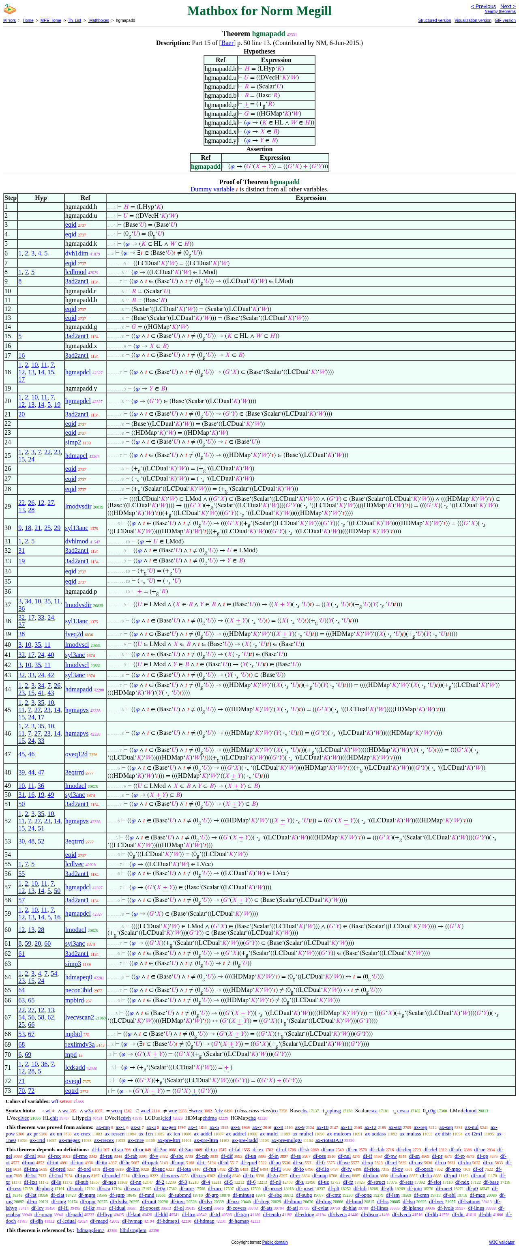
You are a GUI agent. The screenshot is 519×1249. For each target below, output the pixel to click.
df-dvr (205, 1201)
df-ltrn (188, 1214)
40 (50, 654)
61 (21, 953)
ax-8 (278, 1127)
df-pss (319, 1156)
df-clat (57, 1195)
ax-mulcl (269, 1134)
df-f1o (322, 1169)
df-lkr (89, 1208)
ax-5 (214, 1127)
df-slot (434, 1182)
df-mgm (86, 1195)
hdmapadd (78, 689)
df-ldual (117, 1208)
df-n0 (275, 1182)
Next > (508, 6)
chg (252, 1118)
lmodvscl (77, 644)
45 (21, 754)
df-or (138, 1149)
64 (21, 990)
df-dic (458, 1214)
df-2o (272, 1175)
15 (50, 372)
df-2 (160, 1182)
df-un (250, 1156)
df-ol (179, 1208)
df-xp (367, 1162)
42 (50, 675)
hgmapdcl (78, 372)
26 (31, 502)
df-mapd (99, 1221)
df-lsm (393, 1195)
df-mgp (477, 1195)
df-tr (201, 1162)
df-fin (426, 1175)
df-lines (476, 1208)
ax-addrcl (236, 1134)
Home (28, 20)
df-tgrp (241, 1214)
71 (21, 1080)
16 (21, 355)
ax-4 (192, 1127)
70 (21, 1090)
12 (21, 372)
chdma (210, 1118)
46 (31, 754)
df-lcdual (66, 1221)
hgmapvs (77, 709)
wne (172, 1110)
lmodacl (75, 785)
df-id (223, 1162)
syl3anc (75, 654)
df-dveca (337, 1214)
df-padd (74, 1214)
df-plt (333, 1188)
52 (41, 841)
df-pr (437, 1156)
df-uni (28, 1162)
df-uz (323, 1182)
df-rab (130, 1156)
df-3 (182, 1182)
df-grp (212, 1195)
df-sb (303, 1149)
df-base (491, 1182)
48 (31, 841)
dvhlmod (76, 541)
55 (21, 873)
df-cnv (416, 1162)
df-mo (327, 1149)
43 (50, 692)
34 (28, 601)
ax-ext (394, 1127)
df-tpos (82, 1175)
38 (21, 634)
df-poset (305, 1188)
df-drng (324, 1201)
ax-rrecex (104, 1140)
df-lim (133, 1169)
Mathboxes (98, 20)
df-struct (376, 1182)
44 (31, 772)
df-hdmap (204, 1221)
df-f (255, 1169)
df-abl (449, 1195)
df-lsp (409, 1201)
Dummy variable (212, 189)
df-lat (30, 1195)
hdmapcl (76, 455)
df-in (273, 1156)
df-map (320, 1175)
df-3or (160, 1149)
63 (21, 1000)
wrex (197, 1110)
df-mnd (146, 1195)
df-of (478, 1169)
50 (21, 803)
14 (41, 372)
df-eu (351, 1149)
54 (54, 973)
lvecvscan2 (79, 1017)
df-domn (292, 1201)
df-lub (360, 1188)
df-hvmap (132, 1221)
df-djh (36, 1221)
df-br (124, 1162)
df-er (295, 1175)
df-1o (249, 1175)
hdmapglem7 (90, 1230)
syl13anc (76, 527)
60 (47, 943)
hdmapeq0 (78, 977)
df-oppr (88, 1201)
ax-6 (235, 1127)
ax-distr (443, 1134)
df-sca (103, 1188)
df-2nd (56, 1175)
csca (373, 1110)
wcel (145, 1110)
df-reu (106, 1156)
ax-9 (300, 1127)
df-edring (304, 1214)
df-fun (209, 1169)
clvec (23, 1118)
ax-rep (420, 1127)
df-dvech (401, 1214)
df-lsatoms (469, 1201)
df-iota (184, 1169)
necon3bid (78, 990)
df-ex (258, 1149)
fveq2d (74, 634)
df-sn (414, 1156)
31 (21, 550)
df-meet (444, 1188)
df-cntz (333, 1195)
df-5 (228, 1182)
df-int (52, 1162)
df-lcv (37, 1208)
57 (21, 900)
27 (50, 502)
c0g (431, 1110)
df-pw (390, 1156)
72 (31, 1090)
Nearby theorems (500, 11)
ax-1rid (37, 1140)
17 (21, 379)
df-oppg (363, 1195)
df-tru (211, 1149)
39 (21, 772)
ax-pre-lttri (168, 1140)
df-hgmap (238, 1221)
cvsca (403, 1110)
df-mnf (478, 1175)
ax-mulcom (339, 1134)
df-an (117, 1149)
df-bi (97, 1149)
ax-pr (32, 1134)
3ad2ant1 (77, 281)
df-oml (205, 1208)
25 (47, 527)
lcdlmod (75, 271)
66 (31, 1024)
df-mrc (215, 1188)
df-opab (150, 1162)
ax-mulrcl (303, 1134)
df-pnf (450, 1175)
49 (50, 794)
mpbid (73, 1033)
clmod (470, 1110)
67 (31, 1033)
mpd (71, 1054)
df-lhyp (104, 1214)
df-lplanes (412, 1208)
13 (31, 372)
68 (21, 1044)
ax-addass (375, 1134)
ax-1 (120, 1127)
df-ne (479, 1149)
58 (41, 1017)
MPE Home (51, 20)
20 (21, 414)
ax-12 (371, 1127)
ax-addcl (203, 1134)
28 (31, 509)
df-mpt (177, 1162)
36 (21, 608)
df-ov (397, 1169)
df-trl (215, 1214)
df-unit (149, 1201)
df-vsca (131, 1188)
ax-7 (257, 1127)
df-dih (485, 1214)
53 (21, 1033)
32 (21, 617)
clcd (166, 1118)
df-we (343, 1162)
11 (44, 364)
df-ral (30, 1156)
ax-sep (446, 1127)
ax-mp (103, 1127)
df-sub (81, 1182)
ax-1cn (146, 1134)
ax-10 (323, 1127)
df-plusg (44, 1188)
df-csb (202, 1156)
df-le (56, 1182)
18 (28, 527)
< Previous (483, 6)
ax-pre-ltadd (245, 1140)
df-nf (281, 1149)
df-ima (31, 1169)
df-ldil (161, 1214)
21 (37, 527)
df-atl (292, 1208)
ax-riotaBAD (329, 1140)
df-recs (198, 1175)
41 (41, 692)
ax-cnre (136, 1140)
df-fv (346, 1169)
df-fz (348, 1182)
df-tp (460, 1156)
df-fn (233, 1169)
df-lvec (436, 1201)
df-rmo (80, 1156)
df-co (440, 1162)
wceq (116, 1110)
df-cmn (421, 1195)
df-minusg (243, 1195)
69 (28, 1054)
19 (57, 404)
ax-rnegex (69, 1140)
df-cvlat (320, 1208)
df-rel (391, 1162)
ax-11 (346, 1127)
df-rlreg (261, 1201)
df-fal (234, 1149)
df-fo (298, 1169)
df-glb (386, 1188)
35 (47, 601)
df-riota (372, 1169)
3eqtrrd (74, 772)
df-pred (57, 1169)
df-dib (431, 1214)
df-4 (205, 1182)
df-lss (382, 1201)
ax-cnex (82, 1134)
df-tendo (272, 1214)
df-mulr (75, 1188)
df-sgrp (117, 1195)
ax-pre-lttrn (206, 1140)
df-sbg (275, 1195)
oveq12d (76, 754)
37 (21, 624)
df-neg (109, 1182)
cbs (303, 1110)
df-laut (134, 1214)
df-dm (464, 1162)
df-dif (227, 1156)
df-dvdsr (119, 1201)
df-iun (77, 1162)
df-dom (370, 1175)
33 (41, 617)
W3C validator (502, 1242)
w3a (88, 1110)
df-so (298, 1162)
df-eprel (248, 1162)
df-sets (406, 1182)
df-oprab (424, 1169)
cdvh (125, 1118)
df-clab (376, 1149)
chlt (54, 1118)
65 (31, 1000)
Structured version (434, 20)
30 (21, 841)
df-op (482, 1156)
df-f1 (276, 1169)
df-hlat (350, 1208)
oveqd (73, 1080)
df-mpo (453, 1169)
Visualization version (473, 20)
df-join (414, 1188)
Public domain (275, 1242)
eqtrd (72, 1090)
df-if (367, 1156)
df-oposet (149, 1208)
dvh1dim (76, 253)
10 (34, 364)
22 (47, 452)
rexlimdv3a (80, 1044)
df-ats (266, 1208)
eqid (71, 224)
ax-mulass (410, 1134)
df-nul (344, 1156)
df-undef (111, 1175)
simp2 (73, 442)
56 (31, 1017)
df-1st (30, 1175)
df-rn (488, 1162)
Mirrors (9, 20)
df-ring (58, 1201)
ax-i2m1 (474, 1134)
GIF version (505, 20)
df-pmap (43, 1214)
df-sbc (177, 1156)
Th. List (74, 20)
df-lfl (63, 1208)
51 (41, 828)
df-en (345, 1175)
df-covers (236, 1208)
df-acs (242, 1188)
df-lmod (354, 1201)
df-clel (430, 1149)
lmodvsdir (78, 506)
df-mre (186, 1188)
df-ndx (462, 1182)
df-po (275, 1162)
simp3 (73, 963)
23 (57, 452)
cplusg (334, 1110)
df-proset (272, 1188)
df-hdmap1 (168, 1221)
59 (28, 943)
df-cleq (404, 1149)
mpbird (74, 1000)
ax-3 (151, 1127)
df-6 (251, 1182)
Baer (227, 42)
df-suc (158, 1169)
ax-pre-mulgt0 (287, 1140)
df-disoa (369, 1214)
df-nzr (233, 1201)
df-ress (14, 1188)
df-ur (32, 1201)
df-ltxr (30, 1182)
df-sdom (399, 1175)
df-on (108, 1169)
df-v (154, 1156)
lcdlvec (74, 864)
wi (48, 1110)
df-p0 (472, 1188)
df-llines (379, 1208)
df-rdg (224, 1175)
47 (41, 772)
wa (65, 1110)
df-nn (136, 1182)
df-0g (159, 1188)
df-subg (304, 1195)
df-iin (101, 1162)
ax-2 (135, 1127)
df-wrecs (170, 1175)
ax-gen (169, 1127)
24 (31, 459)
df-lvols (446, 1208)
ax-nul (471, 1127)
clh (88, 1118)
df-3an (186, 1149)
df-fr (320, 1162)
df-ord (84, 1169)
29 (57, 527)
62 (50, 1017)
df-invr (177, 1201)
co (275, 1110)
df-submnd (179, 1195)
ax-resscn (114, 1134)
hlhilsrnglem (133, 1230)
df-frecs (140, 1175)
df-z (299, 1182)
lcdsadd (75, 1067)
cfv (219, 1110)
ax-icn (173, 1134)
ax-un (56, 1134)
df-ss (296, 1156)
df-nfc (455, 1149)
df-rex (54, 1156)
